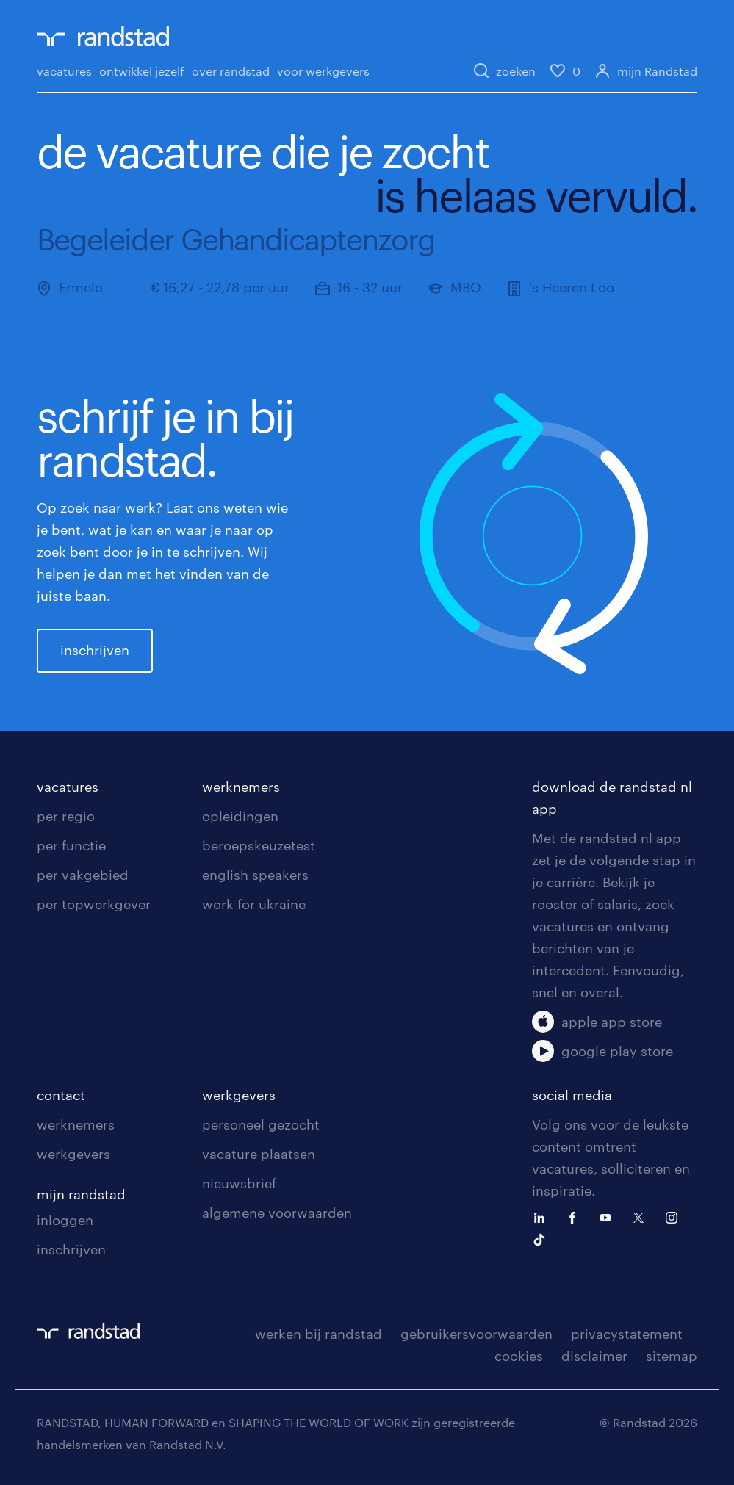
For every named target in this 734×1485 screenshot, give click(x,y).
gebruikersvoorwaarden (476, 1334)
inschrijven (94, 650)
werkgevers (73, 1154)
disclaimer (594, 1356)
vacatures (64, 71)
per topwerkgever (94, 904)
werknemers (241, 786)
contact (61, 1095)
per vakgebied (83, 875)
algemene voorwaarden (277, 1212)
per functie (71, 845)
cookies (518, 1356)
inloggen (65, 1220)
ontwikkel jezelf (141, 71)
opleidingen (240, 816)
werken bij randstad (318, 1334)
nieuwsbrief (239, 1183)
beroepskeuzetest (258, 845)
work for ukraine (254, 904)
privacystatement (627, 1334)
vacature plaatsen (258, 1154)
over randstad (231, 71)
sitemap (671, 1356)
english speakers (255, 875)
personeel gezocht (261, 1124)
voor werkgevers (323, 71)
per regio (66, 816)
